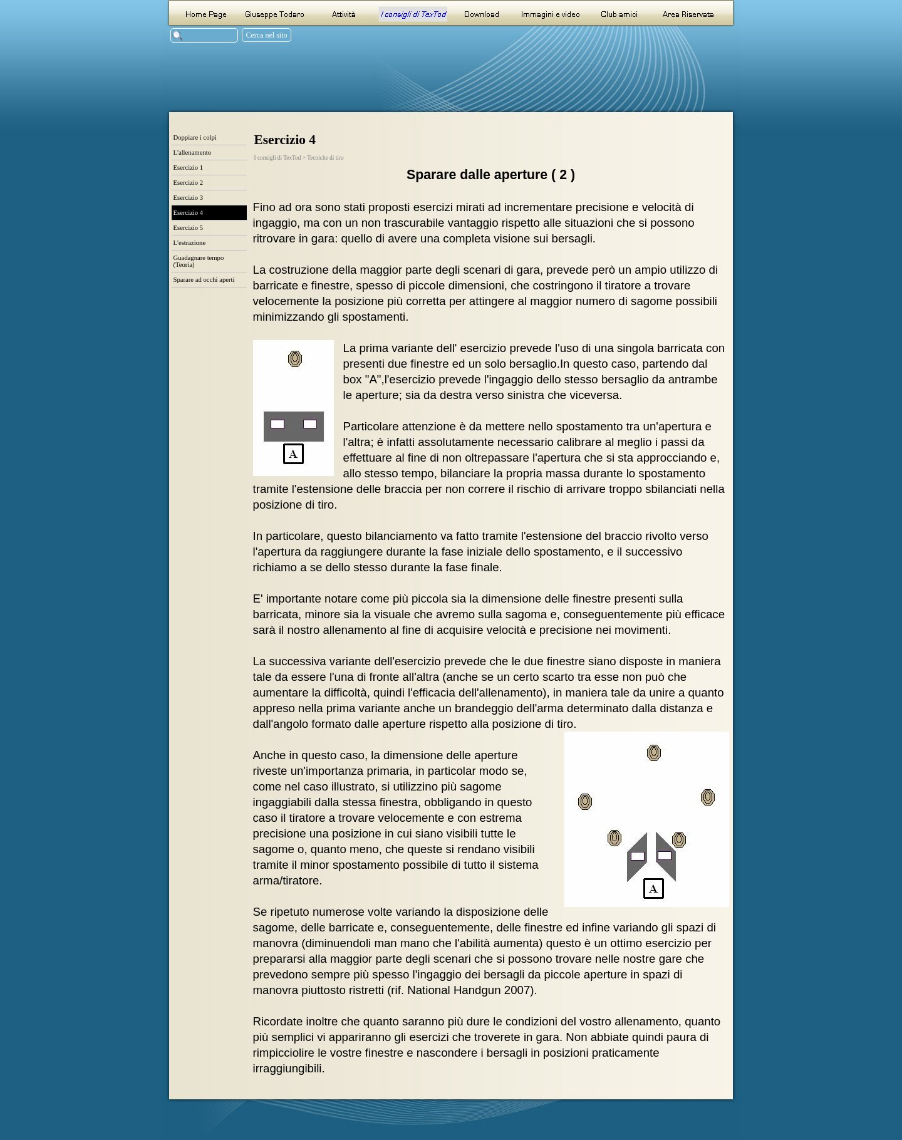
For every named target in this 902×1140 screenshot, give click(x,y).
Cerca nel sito (267, 35)
